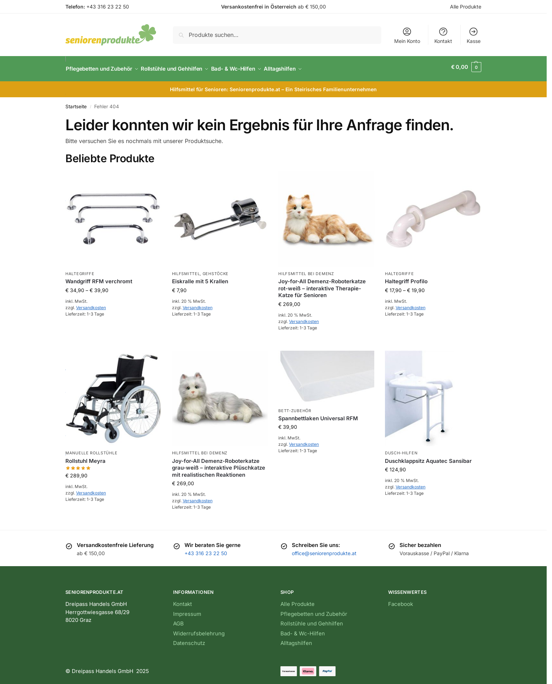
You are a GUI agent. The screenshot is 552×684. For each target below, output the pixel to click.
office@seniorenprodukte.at (324, 549)
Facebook (400, 600)
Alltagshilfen (296, 639)
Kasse (474, 35)
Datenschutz (189, 639)
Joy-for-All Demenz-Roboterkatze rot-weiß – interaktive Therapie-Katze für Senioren (322, 284)
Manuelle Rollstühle (91, 449)
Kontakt (443, 35)
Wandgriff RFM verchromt (98, 277)
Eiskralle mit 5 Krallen (200, 277)
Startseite (76, 103)
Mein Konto (407, 35)
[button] (466, 67)
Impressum (187, 610)
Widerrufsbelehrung (199, 629)
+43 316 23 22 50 (107, 7)
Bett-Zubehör (294, 406)
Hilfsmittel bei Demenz (306, 269)
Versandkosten (91, 303)
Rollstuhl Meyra (85, 457)
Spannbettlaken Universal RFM (318, 414)
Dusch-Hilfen (401, 449)
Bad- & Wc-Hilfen (302, 629)
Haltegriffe (80, 269)
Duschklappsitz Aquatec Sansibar (428, 457)
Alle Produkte (465, 7)
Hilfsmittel (186, 269)
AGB (178, 620)
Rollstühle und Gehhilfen (311, 620)
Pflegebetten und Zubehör (313, 610)
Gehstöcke (216, 269)
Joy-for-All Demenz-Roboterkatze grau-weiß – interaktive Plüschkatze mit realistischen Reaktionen (218, 464)
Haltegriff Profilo (406, 277)
